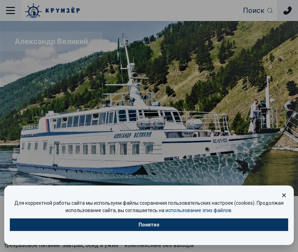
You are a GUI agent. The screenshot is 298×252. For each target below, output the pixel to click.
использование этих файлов (198, 210)
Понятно (149, 224)
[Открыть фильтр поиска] (258, 10)
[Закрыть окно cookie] (284, 195)
